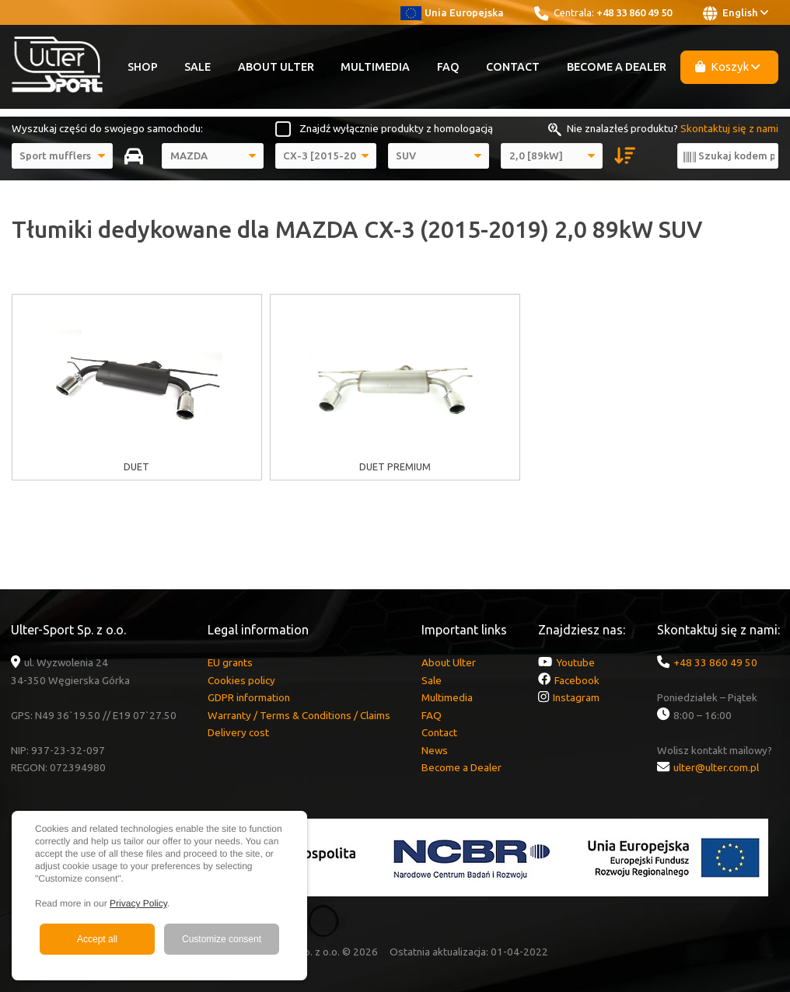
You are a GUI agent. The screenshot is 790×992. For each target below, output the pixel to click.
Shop (143, 67)
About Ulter (276, 67)
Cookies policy (241, 680)
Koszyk (727, 66)
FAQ (448, 67)
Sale (197, 67)
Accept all (97, 939)
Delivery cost (238, 732)
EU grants (230, 662)
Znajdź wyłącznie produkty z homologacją (396, 128)
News (434, 750)
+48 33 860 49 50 (634, 12)
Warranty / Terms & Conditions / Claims (299, 715)
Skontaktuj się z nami (729, 128)
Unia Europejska (452, 12)
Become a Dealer (616, 67)
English (735, 13)
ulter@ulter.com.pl (716, 767)
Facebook (576, 680)
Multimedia (375, 67)
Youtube (575, 662)
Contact (513, 67)
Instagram (576, 697)
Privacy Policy (138, 903)
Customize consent (221, 939)
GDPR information (249, 697)
